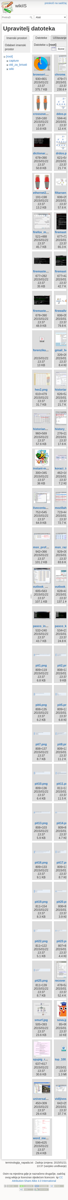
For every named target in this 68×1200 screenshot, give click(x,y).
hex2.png (41, 389)
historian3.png (43, 429)
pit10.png (41, 783)
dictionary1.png (44, 153)
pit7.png (41, 744)
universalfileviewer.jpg (48, 1098)
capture (14, 60)
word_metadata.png (46, 1138)
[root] (9, 56)
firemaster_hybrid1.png (49, 310)
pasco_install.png (45, 626)
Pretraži (31, 17)
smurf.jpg (41, 1020)
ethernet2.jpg (42, 192)
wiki (11, 68)
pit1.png (41, 665)
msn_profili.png (44, 547)
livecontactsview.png (47, 507)
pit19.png (41, 901)
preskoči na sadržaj (56, 3)
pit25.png (41, 980)
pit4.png (41, 704)
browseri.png (42, 74)
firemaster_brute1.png (48, 271)
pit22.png (41, 941)
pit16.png (41, 862)
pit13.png (41, 823)
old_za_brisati (18, 64)
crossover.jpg (42, 113)
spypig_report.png (45, 1059)
